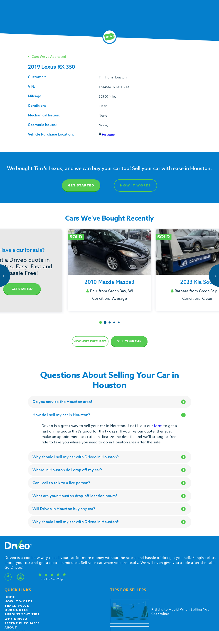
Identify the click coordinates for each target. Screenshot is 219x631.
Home (10, 597)
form (158, 426)
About (11, 627)
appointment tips (22, 614)
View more (90, 341)
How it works (18, 601)
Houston (107, 134)
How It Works (135, 185)
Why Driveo (16, 619)
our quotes (16, 610)
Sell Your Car (129, 341)
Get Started (81, 185)
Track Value (17, 605)
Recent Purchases (22, 623)
